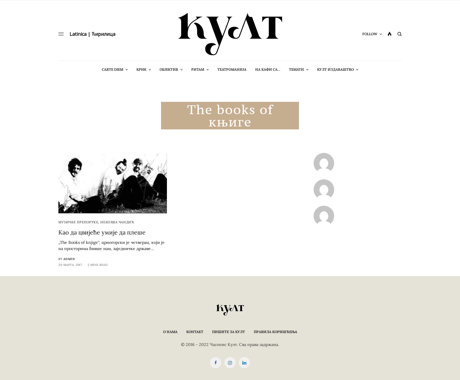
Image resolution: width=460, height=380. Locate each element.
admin (69, 259)
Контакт (194, 332)
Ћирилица (103, 34)
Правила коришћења (275, 332)
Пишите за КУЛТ (228, 332)
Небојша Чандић (117, 222)
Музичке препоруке (78, 222)
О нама (170, 332)
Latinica (78, 34)
